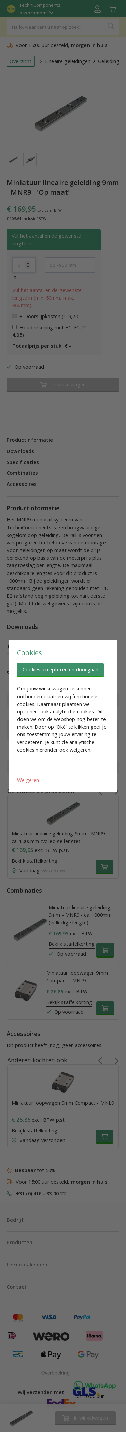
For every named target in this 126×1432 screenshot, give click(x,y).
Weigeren (28, 779)
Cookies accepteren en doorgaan (60, 669)
